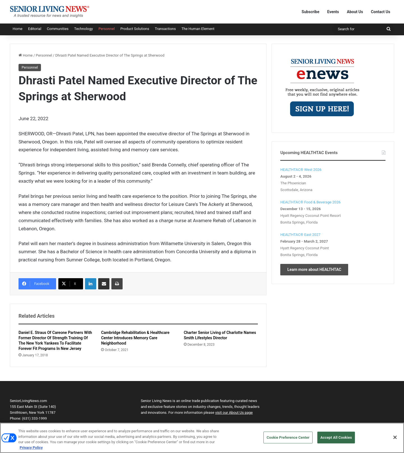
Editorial (34, 29)
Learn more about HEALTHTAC (314, 269)
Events (333, 12)
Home (17, 29)
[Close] (395, 440)
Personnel (106, 29)
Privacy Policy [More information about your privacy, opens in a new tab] (31, 450)
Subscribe (310, 12)
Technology (83, 29)
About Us (355, 12)
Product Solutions (134, 29)
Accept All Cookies (336, 440)
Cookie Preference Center (288, 440)
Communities (57, 29)
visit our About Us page (234, 412)
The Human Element (198, 29)
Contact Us (380, 12)
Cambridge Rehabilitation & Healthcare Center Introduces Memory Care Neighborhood (135, 337)
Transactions (165, 29)
